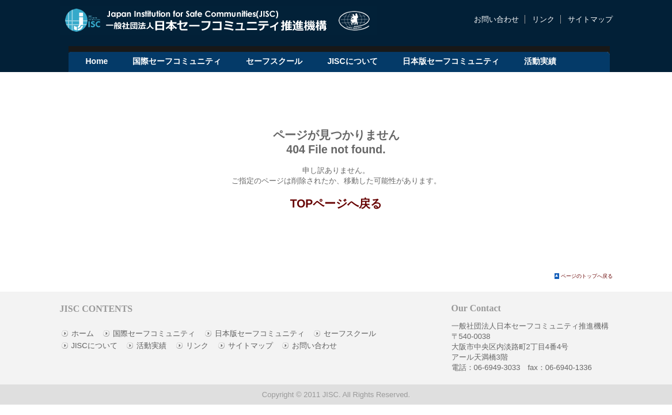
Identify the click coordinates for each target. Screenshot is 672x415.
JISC (330, 394)
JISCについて (94, 345)
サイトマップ (590, 19)
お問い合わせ (496, 19)
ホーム (82, 333)
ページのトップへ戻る (587, 276)
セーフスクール (350, 333)
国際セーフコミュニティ (154, 333)
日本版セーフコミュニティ (260, 333)
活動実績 (151, 345)
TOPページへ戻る (336, 203)
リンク (543, 19)
